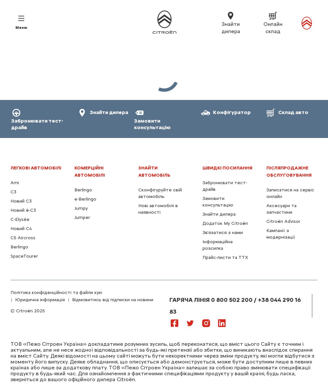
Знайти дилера (219, 214)
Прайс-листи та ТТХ (225, 257)
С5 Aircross (22, 238)
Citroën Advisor (283, 221)
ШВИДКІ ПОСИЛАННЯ (227, 168)
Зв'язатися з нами (223, 232)
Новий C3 (21, 201)
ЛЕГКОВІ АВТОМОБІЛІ (35, 168)
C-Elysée (19, 219)
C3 (13, 192)
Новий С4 (21, 228)
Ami (14, 183)
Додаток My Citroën (225, 223)
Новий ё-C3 (23, 210)
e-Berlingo (85, 199)
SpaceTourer (24, 256)
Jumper (82, 217)
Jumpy (81, 208)
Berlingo (19, 247)
